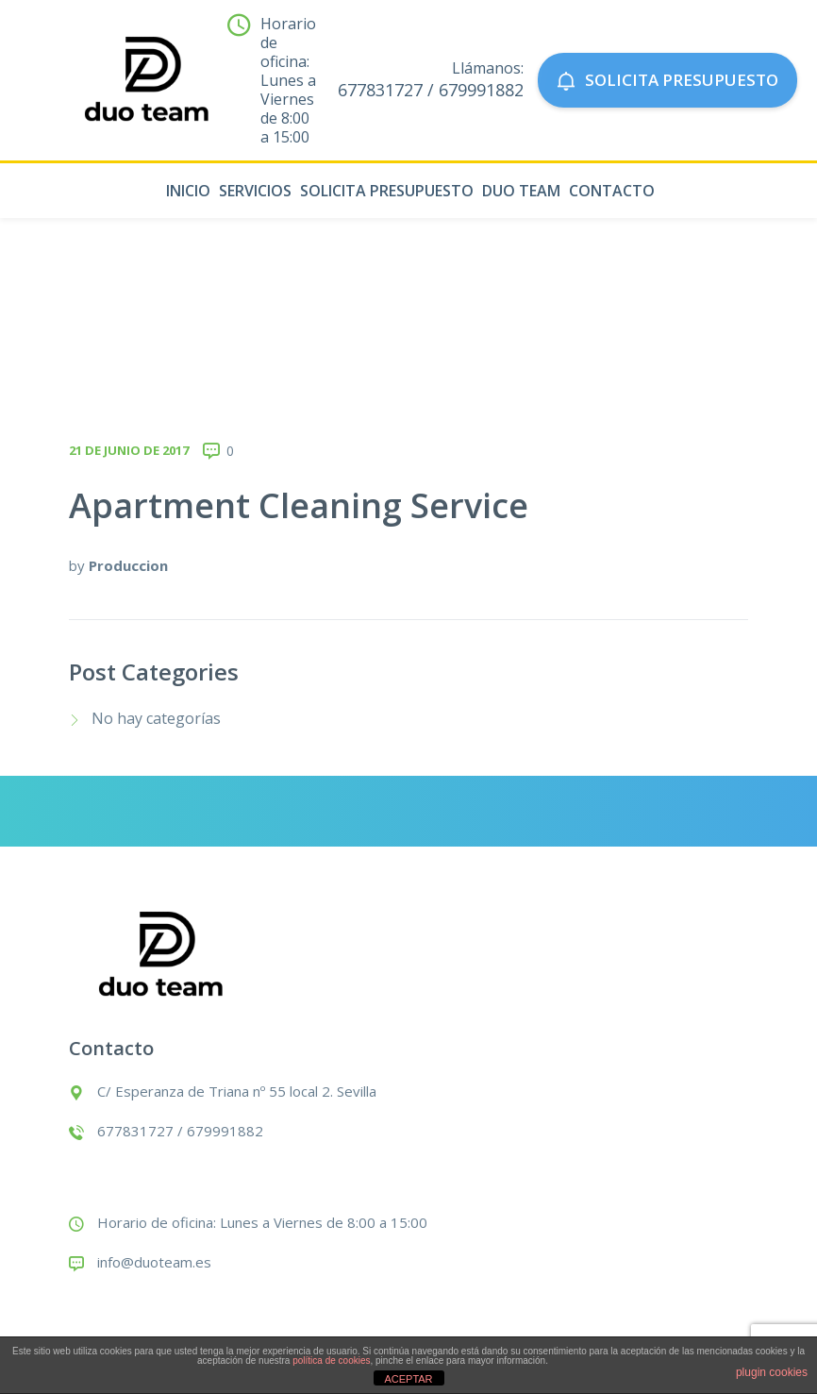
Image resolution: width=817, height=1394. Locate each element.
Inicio (188, 190)
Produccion (128, 565)
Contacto (612, 190)
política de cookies (331, 1360)
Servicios (255, 190)
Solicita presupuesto (387, 190)
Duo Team (521, 190)
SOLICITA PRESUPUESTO (667, 80)
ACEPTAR (408, 1379)
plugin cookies (772, 1372)
